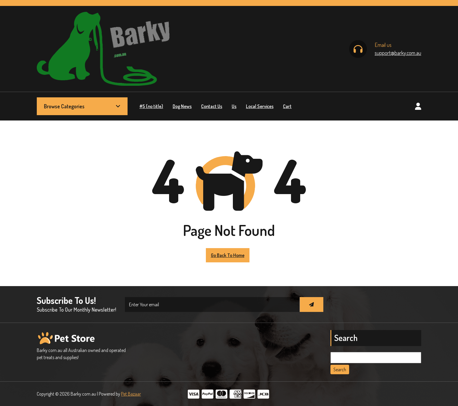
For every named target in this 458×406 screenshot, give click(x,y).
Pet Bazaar (131, 394)
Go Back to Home (227, 255)
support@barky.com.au (398, 53)
